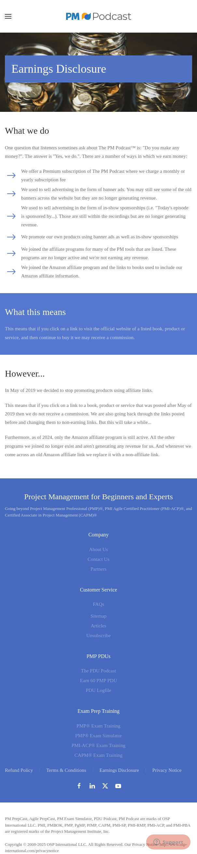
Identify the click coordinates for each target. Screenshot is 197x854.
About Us (98, 549)
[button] (8, 16)
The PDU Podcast (98, 670)
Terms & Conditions (66, 770)
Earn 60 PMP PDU (98, 680)
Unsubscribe (98, 635)
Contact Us (98, 559)
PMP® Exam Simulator (98, 735)
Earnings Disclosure (119, 770)
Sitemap (98, 616)
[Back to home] (98, 16)
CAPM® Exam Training (98, 755)
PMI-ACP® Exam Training (99, 745)
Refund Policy (19, 770)
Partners (98, 569)
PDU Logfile (98, 690)
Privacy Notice (167, 770)
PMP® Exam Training (98, 725)
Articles (98, 625)
